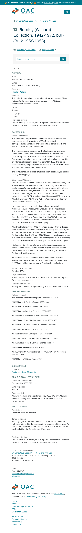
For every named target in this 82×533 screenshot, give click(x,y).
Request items (48, 49)
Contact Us (16, 524)
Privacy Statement (19, 519)
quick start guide (51, 2)
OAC (23, 11)
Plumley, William (19, 92)
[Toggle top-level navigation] (61, 12)
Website (15, 476)
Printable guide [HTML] (26, 49)
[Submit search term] (63, 59)
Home (14, 501)
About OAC (16, 503)
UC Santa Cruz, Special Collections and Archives (36, 21)
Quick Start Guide (19, 512)
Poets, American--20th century (25, 372)
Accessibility (17, 521)
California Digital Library (36, 496)
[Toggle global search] (67, 12)
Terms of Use (17, 516)
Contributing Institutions (22, 506)
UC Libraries (59, 493)
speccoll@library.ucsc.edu (23, 473)
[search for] (38, 59)
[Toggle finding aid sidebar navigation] (41, 68)
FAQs (14, 509)
